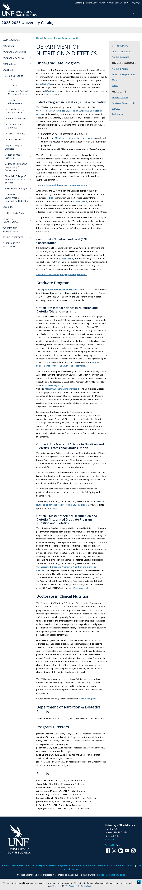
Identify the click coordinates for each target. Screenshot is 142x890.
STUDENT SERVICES (13, 237)
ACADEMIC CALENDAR (14, 51)
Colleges (48, 38)
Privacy (56, 886)
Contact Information (121, 51)
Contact (5, 865)
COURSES (8, 207)
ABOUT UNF (9, 45)
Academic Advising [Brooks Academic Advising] (120, 56)
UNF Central (17, 865)
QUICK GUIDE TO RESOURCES (11, 245)
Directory (29, 865)
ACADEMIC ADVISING (14, 57)
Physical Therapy (16, 133)
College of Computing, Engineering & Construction (16, 167)
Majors (115, 79)
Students (79, 2)
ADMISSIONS (9, 63)
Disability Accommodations (110, 865)
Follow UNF (111, 845)
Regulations (64, 865)
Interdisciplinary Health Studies (16, 111)
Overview (12, 85)
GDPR (65, 886)
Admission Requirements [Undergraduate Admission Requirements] (123, 74)
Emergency (41, 865)
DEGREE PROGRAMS (13, 213)
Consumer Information (83, 865)
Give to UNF (125, 2)
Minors (115, 85)
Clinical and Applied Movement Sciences (17, 93)
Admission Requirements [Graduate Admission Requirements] (123, 103)
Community (112, 2)
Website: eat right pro (83, 588)
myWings (136, 2)
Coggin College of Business (14, 147)
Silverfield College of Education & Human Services (15, 179)
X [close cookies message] (139, 882)
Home (39, 38)
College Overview (120, 45)
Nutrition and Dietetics (14, 126)
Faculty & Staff (91, 2)
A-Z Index (136, 13)
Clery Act (130, 865)
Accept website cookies (80, 886)
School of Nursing (16, 118)
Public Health (14, 139)
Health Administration (15, 102)
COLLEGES (8, 69)
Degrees (116, 108)
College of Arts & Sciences (13, 156)
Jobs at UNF (73, 869)
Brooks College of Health (14, 77)
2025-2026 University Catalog (28, 22)
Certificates (117, 113)
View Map (110, 839)
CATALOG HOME (11, 39)
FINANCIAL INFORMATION (10, 221)
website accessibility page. (112, 874)
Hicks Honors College (16, 188)
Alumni (102, 2)
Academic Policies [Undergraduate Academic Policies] (120, 68)
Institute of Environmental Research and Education (17, 197)
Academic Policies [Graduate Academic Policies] (120, 97)
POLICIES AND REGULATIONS (10, 230)
